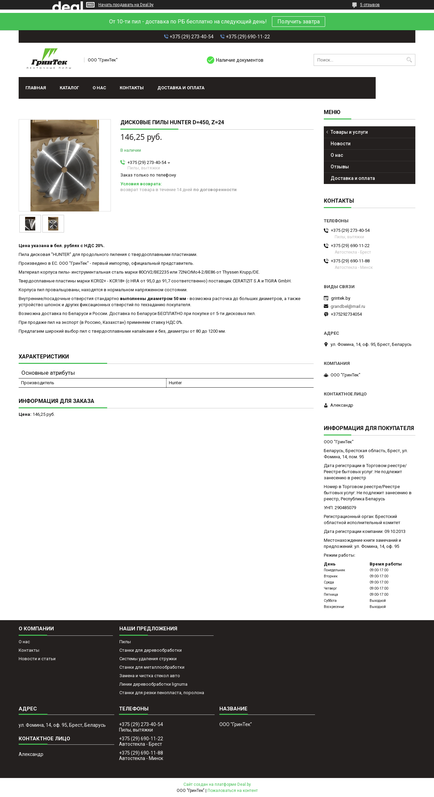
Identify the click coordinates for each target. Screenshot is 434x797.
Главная (35, 87)
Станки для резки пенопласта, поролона (161, 692)
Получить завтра (298, 21)
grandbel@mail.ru (348, 306)
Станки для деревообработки (150, 650)
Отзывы (340, 166)
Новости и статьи (37, 658)
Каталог (69, 87)
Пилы (125, 641)
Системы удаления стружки (148, 658)
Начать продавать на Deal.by (126, 4)
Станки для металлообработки (151, 667)
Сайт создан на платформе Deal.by (217, 784)
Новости (341, 143)
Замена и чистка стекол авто (149, 675)
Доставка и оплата (180, 87)
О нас (99, 87)
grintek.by (340, 298)
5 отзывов (370, 4)
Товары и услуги (349, 132)
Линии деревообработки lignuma (153, 684)
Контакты (132, 87)
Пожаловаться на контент (233, 790)
